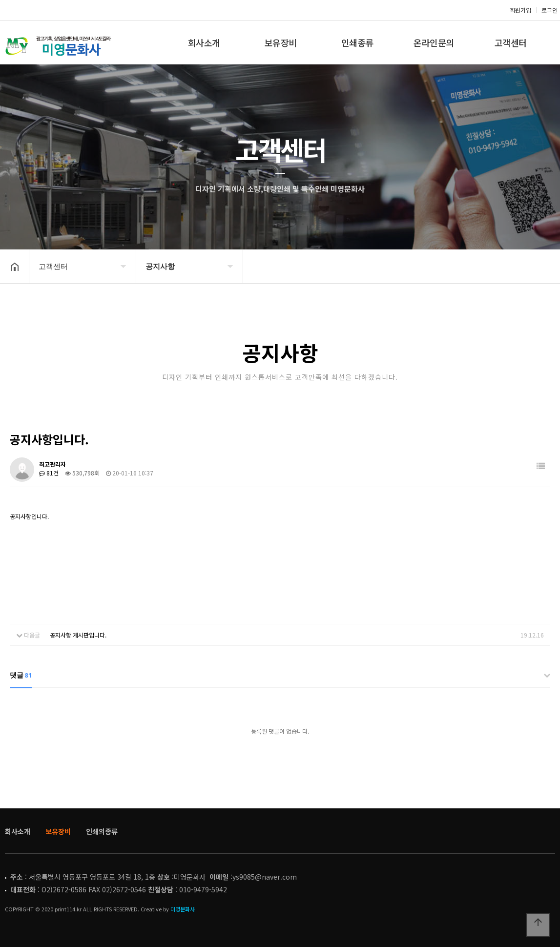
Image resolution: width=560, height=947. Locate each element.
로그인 (549, 10)
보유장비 (281, 42)
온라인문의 (434, 42)
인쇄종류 (357, 42)
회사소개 (204, 42)
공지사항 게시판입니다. (78, 635)
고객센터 (511, 42)
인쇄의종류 (102, 831)
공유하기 (537, 265)
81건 (49, 473)
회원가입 (520, 10)
